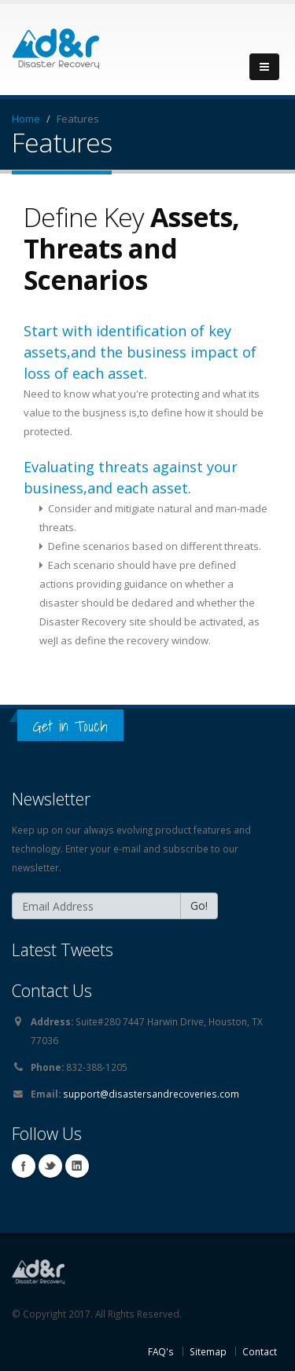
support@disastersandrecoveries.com (151, 1093)
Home (26, 119)
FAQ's (161, 1351)
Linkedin (77, 1166)
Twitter (50, 1166)
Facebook (23, 1166)
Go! (199, 905)
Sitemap (208, 1351)
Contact (259, 1351)
